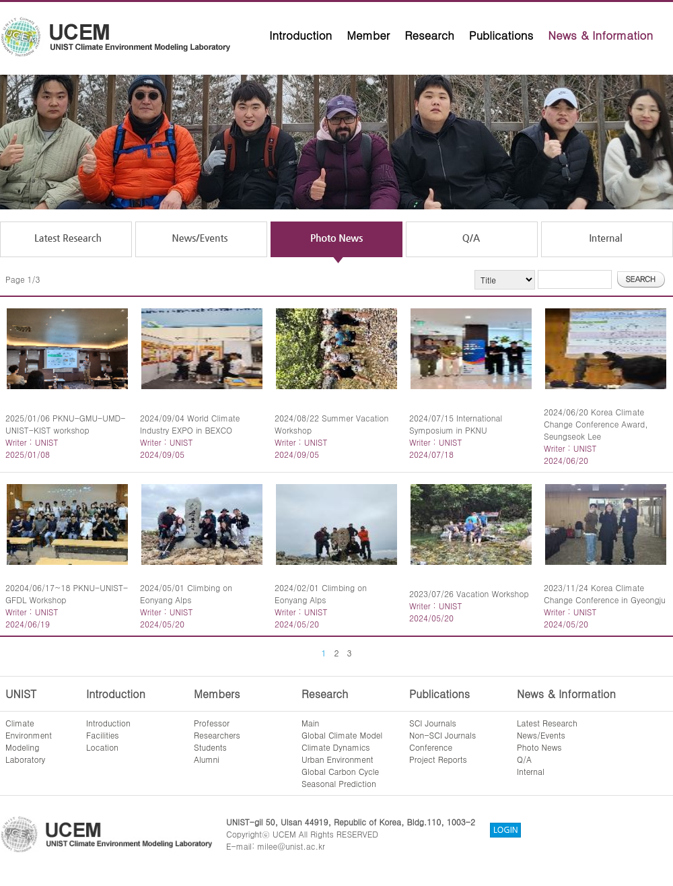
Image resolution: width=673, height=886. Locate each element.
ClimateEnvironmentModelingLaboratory (28, 741)
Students (210, 747)
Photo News (539, 747)
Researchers (217, 735)
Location (102, 747)
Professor (211, 722)
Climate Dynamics (336, 747)
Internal (530, 771)
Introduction (300, 35)
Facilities (102, 735)
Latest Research (547, 722)
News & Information (600, 35)
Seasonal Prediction (339, 783)
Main (310, 722)
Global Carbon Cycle (340, 771)
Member (368, 35)
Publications (501, 35)
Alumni (206, 759)
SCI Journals (432, 722)
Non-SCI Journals (442, 735)
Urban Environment (338, 759)
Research (429, 35)
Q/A (524, 759)
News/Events (541, 735)
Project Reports (438, 759)
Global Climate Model (342, 735)
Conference (430, 747)
